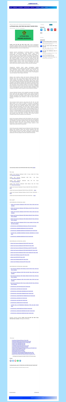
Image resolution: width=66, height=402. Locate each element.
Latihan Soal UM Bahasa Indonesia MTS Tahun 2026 (20, 261)
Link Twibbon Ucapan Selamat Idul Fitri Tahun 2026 (20, 345)
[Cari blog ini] (44, 24)
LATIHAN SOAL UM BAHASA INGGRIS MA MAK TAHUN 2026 (22, 313)
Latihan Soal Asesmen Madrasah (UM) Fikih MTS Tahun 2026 (22, 245)
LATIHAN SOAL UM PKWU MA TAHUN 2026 (18, 288)
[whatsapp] (18, 361)
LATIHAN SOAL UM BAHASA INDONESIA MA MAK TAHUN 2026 (22, 310)
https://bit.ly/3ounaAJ (16, 184)
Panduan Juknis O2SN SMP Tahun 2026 (18, 344)
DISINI (34, 167)
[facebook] (11, 361)
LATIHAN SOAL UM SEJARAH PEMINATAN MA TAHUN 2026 (21, 293)
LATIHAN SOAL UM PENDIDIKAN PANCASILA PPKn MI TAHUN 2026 (23, 226)
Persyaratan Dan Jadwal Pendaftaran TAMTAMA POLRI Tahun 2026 (23, 353)
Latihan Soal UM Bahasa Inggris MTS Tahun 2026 (19, 254)
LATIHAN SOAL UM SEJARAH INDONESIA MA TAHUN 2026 (21, 291)
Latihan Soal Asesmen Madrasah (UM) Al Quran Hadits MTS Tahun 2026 (24, 252)
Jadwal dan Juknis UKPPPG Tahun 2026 (18, 349)
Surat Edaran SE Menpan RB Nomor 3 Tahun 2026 (20, 340)
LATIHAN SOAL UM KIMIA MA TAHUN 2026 (18, 298)
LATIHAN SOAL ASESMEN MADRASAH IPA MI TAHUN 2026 (21, 236)
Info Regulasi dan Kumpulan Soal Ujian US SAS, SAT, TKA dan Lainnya (24, 356)
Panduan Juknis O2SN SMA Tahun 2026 (18, 343)
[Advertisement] (33, 15)
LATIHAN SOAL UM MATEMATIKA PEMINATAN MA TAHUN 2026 (22, 295)
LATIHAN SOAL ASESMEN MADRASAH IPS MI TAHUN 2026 (21, 228)
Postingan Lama (36, 392)
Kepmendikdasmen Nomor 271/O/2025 (18, 351)
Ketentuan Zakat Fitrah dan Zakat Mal (18, 350)
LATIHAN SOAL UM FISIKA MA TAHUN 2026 (18, 300)
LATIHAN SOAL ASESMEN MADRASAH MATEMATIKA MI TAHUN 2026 (23, 230)
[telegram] (20, 361)
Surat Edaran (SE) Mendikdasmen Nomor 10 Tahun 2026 (21, 342)
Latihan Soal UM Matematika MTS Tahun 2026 (19, 259)
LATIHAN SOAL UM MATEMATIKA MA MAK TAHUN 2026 (21, 308)
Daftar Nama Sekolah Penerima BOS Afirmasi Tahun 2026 (21, 341)
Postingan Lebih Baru (12, 392)
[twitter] (13, 361)
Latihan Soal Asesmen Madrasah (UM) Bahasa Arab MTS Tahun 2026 (23, 248)
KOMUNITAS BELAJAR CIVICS (26, 397)
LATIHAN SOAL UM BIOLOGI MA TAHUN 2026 (19, 302)
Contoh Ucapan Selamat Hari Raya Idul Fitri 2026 (20, 346)
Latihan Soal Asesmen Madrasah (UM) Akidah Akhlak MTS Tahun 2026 (23, 250)
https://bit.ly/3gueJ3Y (16, 178)
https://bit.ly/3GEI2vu (16, 181)
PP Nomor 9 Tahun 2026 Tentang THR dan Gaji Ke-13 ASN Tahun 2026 (23, 354)
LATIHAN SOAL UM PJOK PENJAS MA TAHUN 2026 (20, 286)
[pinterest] (15, 361)
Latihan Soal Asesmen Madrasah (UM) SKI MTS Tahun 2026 (21, 243)
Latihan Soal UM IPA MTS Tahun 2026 (17, 257)
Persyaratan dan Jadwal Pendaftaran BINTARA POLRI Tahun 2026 (23, 352)
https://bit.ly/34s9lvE (16, 175)
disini (11, 188)
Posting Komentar (22, 28)
